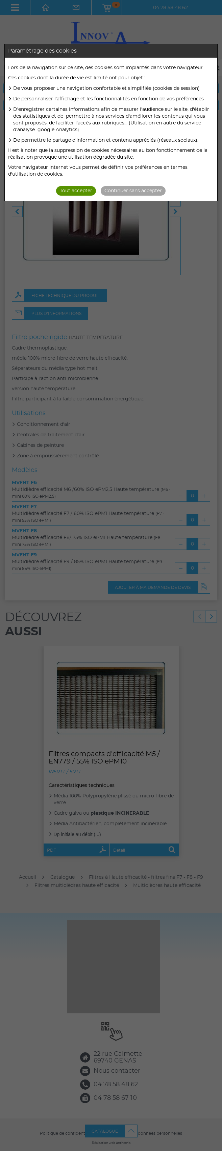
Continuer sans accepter (133, 190)
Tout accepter (76, 190)
